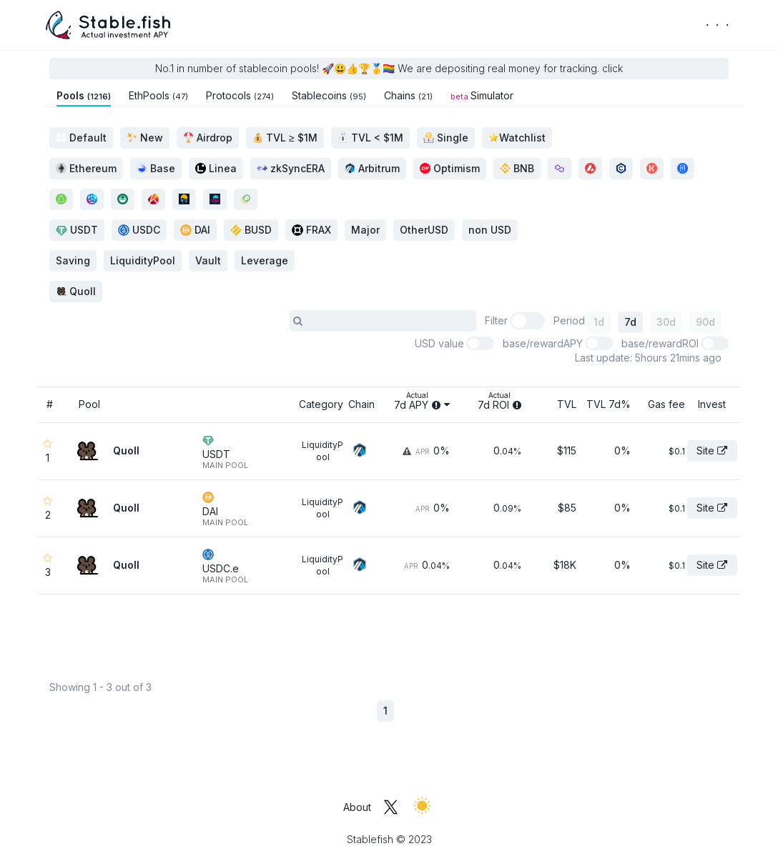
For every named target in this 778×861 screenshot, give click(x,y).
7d (630, 322)
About (357, 807)
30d (666, 322)
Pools (83, 95)
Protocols (240, 95)
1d (599, 322)
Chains (408, 95)
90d (705, 322)
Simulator (481, 95)
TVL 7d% (608, 404)
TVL (566, 404)
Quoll (76, 291)
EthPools (158, 95)
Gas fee (666, 404)
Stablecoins (329, 95)
